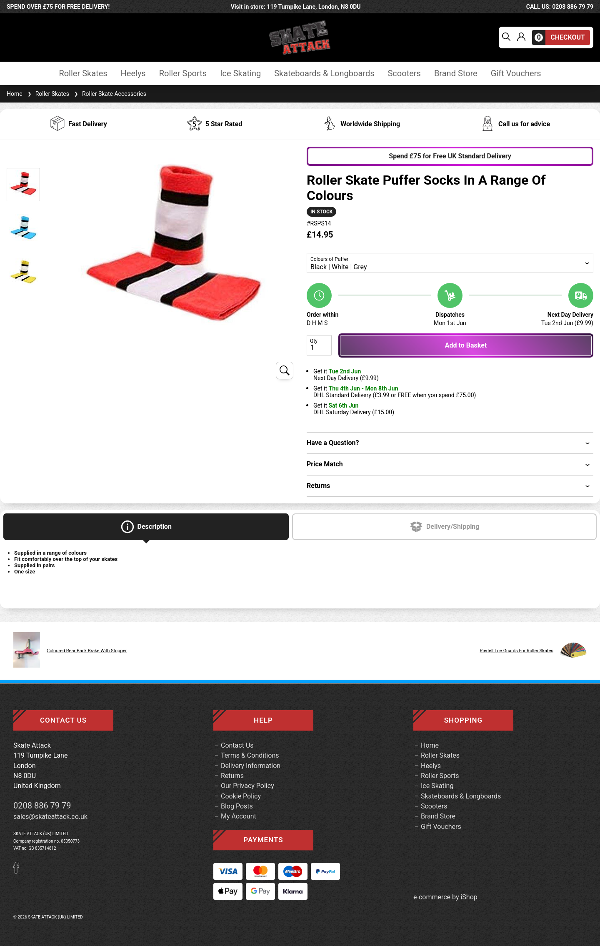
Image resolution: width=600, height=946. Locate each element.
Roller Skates (83, 73)
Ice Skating (240, 73)
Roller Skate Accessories (109, 93)
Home (14, 93)
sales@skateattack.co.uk (50, 817)
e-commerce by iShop (445, 897)
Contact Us (237, 745)
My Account (238, 816)
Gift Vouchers (516, 73)
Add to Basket (466, 345)
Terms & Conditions (250, 755)
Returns (232, 776)
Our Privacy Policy (247, 786)
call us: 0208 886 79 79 (559, 6)
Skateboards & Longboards (324, 73)
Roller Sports (183, 73)
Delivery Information (250, 766)
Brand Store (456, 73)
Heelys (133, 73)
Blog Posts (237, 806)
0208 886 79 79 (42, 806)
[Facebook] (19, 871)
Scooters (404, 73)
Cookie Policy (241, 796)
